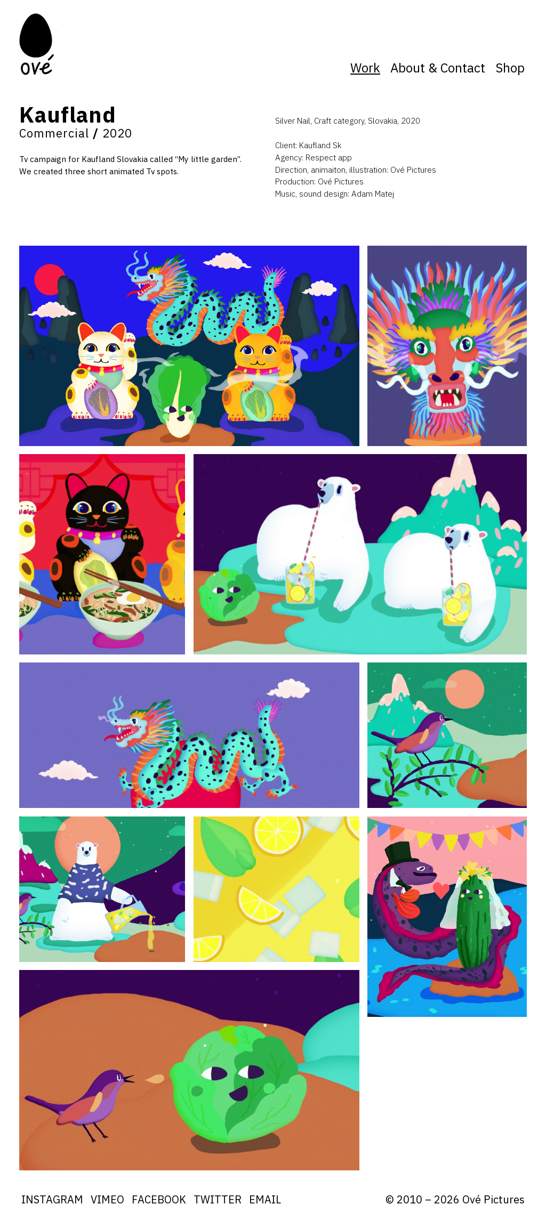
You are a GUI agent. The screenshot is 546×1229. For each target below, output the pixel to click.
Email (265, 1199)
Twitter (218, 1199)
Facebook (159, 1199)
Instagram (52, 1199)
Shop (510, 67)
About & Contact (437, 67)
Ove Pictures (38, 44)
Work (365, 67)
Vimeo (107, 1199)
